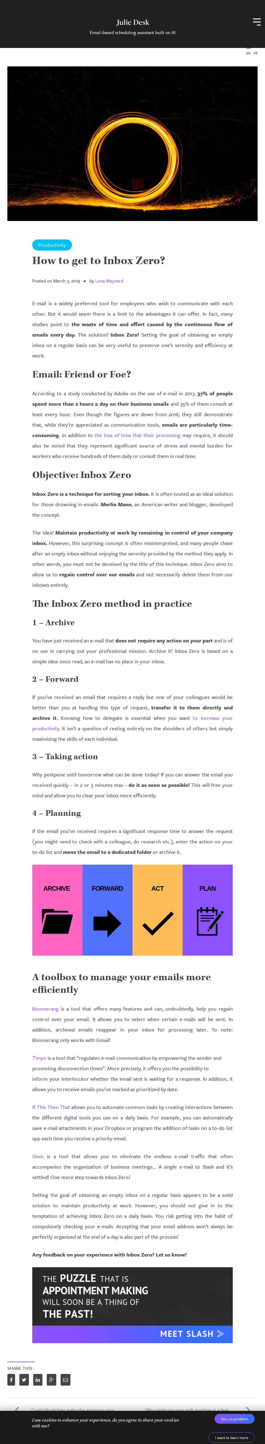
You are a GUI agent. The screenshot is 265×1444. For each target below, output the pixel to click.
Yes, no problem (234, 1419)
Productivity (52, 245)
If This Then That (51, 1107)
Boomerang (45, 1008)
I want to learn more (231, 1437)
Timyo (39, 1058)
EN (248, 53)
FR (256, 53)
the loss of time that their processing (137, 435)
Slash (38, 1156)
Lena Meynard (109, 280)
